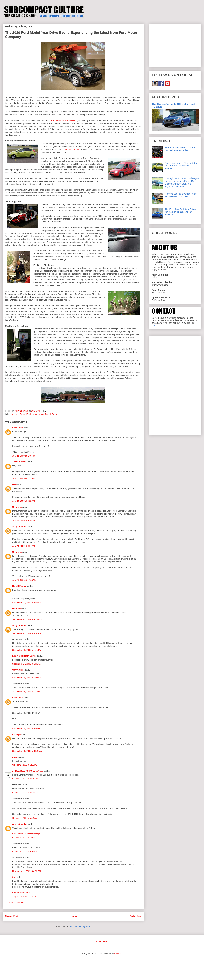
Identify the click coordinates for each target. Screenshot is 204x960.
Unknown (17, 507)
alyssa (15, 757)
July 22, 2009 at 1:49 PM (23, 456)
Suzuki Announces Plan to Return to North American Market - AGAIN (181, 166)
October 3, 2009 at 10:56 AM (25, 792)
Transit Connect (52, 414)
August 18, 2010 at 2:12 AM (25, 896)
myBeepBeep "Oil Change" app (27, 771)
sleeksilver (17, 428)
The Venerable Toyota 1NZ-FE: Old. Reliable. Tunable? (180, 149)
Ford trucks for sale (21, 892)
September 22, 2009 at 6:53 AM (26, 602)
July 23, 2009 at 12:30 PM (24, 580)
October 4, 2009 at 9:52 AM (24, 838)
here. (154, 325)
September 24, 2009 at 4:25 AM (26, 677)
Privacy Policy (102, 941)
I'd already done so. (71, 149)
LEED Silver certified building (63, 120)
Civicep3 (16, 734)
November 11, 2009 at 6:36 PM (26, 871)
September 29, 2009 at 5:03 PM (26, 728)
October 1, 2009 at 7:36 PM (24, 765)
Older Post (136, 916)
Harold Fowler (19, 586)
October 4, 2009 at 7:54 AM (24, 818)
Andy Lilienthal (19, 462)
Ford (28, 414)
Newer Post (11, 916)
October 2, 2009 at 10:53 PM (25, 779)
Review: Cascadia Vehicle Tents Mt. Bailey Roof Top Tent (181, 195)
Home (74, 916)
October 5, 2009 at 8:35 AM (24, 851)
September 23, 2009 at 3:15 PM (26, 650)
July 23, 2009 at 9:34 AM (23, 546)
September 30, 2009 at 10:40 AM (27, 751)
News (41, 414)
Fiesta (22, 414)
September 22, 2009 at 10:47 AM (27, 619)
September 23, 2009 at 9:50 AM (26, 633)
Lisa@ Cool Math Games (24, 656)
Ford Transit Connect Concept (26, 834)
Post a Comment (17, 902)
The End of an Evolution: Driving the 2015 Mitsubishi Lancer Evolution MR (181, 212)
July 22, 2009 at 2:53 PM (23, 478)
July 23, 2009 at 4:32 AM (23, 501)
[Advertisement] (175, 45)
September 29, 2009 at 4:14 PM (26, 691)
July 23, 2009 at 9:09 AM (23, 520)
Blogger (117, 954)
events (15, 414)
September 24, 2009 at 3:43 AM (26, 664)
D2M (14, 484)
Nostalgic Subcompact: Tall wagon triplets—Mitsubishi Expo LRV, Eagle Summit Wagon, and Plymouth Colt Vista (182, 182)
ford (14, 877)
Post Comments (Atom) (79, 926)
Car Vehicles (18, 670)
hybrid (34, 414)
